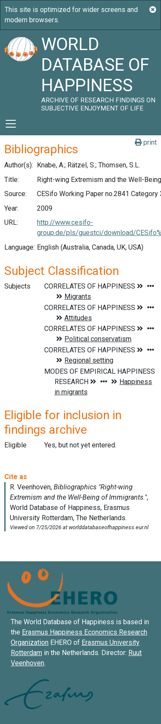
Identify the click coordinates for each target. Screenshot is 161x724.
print (146, 142)
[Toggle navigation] (10, 124)
